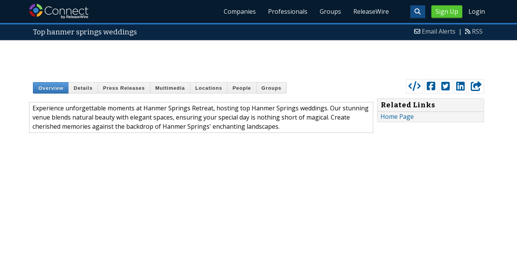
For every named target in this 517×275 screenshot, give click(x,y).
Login (476, 11)
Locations (208, 88)
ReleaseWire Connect (58, 11)
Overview (50, 88)
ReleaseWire (371, 11)
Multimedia (170, 88)
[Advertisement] (258, 58)
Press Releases (124, 88)
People (241, 88)
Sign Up (447, 11)
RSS (477, 31)
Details (83, 88)
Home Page (397, 116)
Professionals (287, 11)
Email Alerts (438, 31)
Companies (240, 11)
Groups (330, 11)
